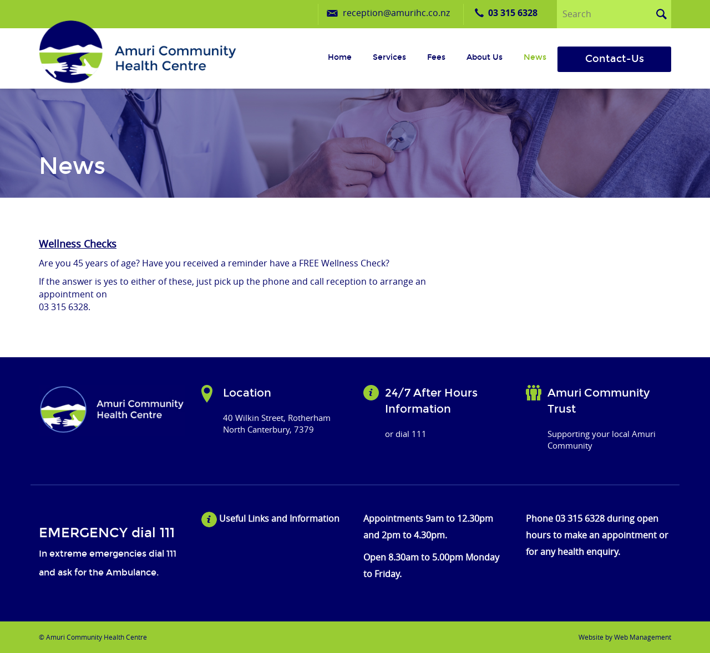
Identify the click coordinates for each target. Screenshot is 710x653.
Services (389, 57)
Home (340, 57)
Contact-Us (614, 59)
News (535, 57)
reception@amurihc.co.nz (396, 13)
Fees (436, 57)
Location (247, 392)
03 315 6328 (512, 13)
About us (484, 57)
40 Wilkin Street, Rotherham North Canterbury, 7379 (277, 423)
